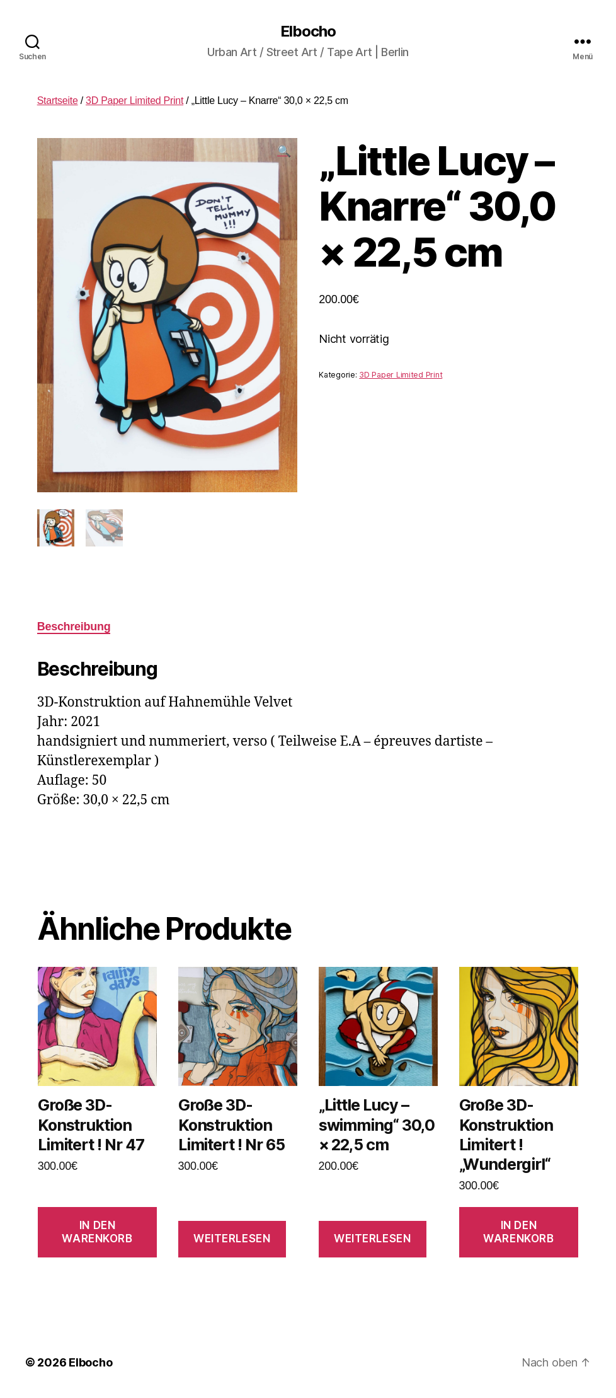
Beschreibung (74, 626)
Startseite (57, 100)
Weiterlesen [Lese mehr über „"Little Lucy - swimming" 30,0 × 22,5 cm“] (372, 1238)
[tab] (74, 626)
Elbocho (308, 31)
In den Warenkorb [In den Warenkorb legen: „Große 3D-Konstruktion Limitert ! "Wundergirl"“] (518, 1232)
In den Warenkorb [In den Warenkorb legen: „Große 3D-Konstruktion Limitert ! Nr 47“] (97, 1232)
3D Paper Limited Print (134, 100)
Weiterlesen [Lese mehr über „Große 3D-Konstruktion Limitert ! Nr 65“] (231, 1238)
